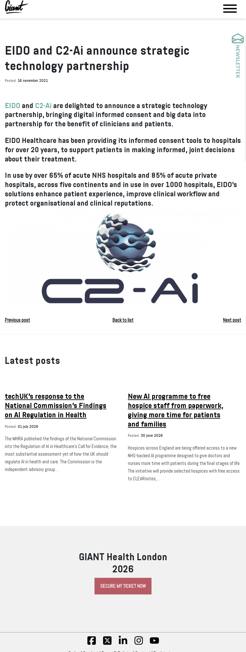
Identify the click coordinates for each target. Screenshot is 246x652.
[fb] (91, 644)
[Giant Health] (17, 7)
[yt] (154, 644)
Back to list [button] (123, 320)
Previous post (17, 320)
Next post (232, 320)
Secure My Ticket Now (123, 586)
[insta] (138, 644)
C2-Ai (43, 105)
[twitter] (107, 644)
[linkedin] (123, 644)
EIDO (12, 105)
